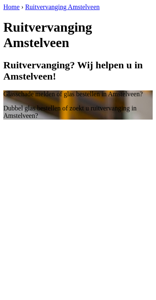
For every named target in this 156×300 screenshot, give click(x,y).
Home (11, 6)
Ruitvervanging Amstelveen (62, 6)
